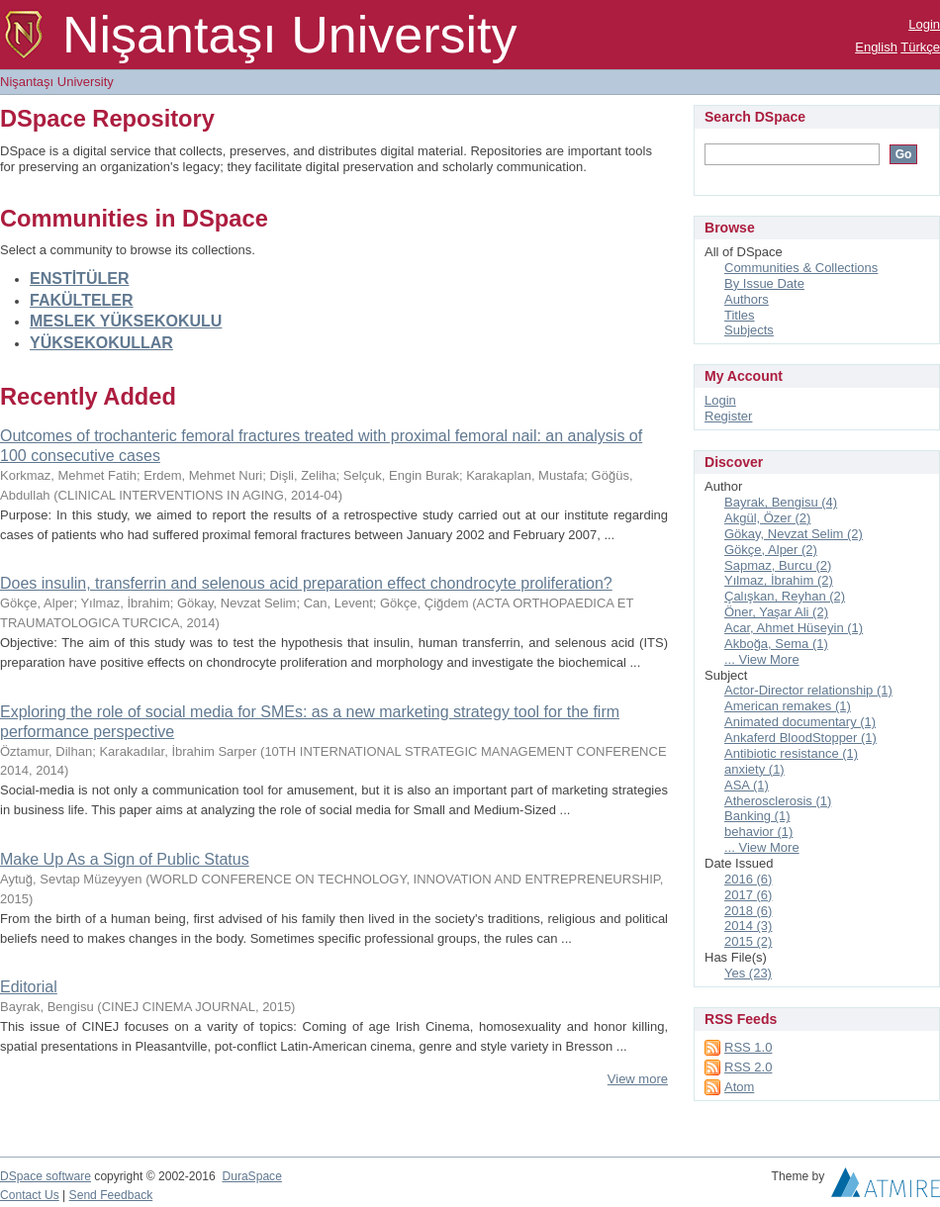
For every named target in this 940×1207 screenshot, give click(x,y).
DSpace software (45, 1176)
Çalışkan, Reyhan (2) (784, 596)
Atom (739, 1086)
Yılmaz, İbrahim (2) (778, 580)
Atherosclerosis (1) (777, 800)
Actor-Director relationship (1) (808, 690)
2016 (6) (748, 879)
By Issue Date (764, 283)
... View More (761, 659)
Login (924, 24)
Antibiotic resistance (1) (791, 753)
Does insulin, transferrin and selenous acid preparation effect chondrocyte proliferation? (306, 583)
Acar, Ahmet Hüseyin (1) (793, 627)
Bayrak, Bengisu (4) (780, 502)
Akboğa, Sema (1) (776, 643)
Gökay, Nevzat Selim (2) (793, 533)
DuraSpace (251, 1176)
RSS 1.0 (748, 1047)
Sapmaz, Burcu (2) (777, 565)
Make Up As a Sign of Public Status (124, 859)
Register (728, 416)
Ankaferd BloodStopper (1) (800, 737)
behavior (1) (758, 831)
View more (638, 1078)
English (876, 47)
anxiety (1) (754, 769)
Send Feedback (111, 1195)
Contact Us (29, 1195)
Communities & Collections (801, 267)
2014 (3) (748, 925)
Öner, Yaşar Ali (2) (776, 611)
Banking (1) (757, 815)
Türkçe (920, 47)
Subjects (749, 330)
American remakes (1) (787, 705)
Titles (739, 315)
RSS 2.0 (748, 1067)
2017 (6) (748, 894)
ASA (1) (746, 785)
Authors (746, 299)
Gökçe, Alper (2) (770, 549)
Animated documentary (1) (800, 721)
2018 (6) (748, 910)
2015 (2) (748, 941)
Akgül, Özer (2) (767, 518)
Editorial (28, 986)
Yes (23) (748, 973)
